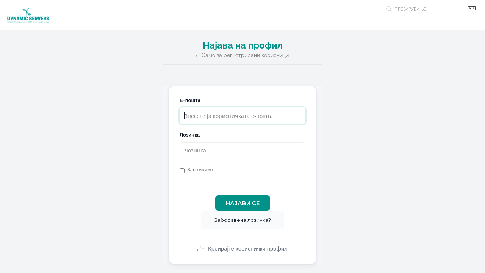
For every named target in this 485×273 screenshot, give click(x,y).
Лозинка (190, 135)
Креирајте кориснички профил (242, 248)
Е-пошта (190, 100)
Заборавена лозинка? (242, 220)
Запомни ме (197, 170)
